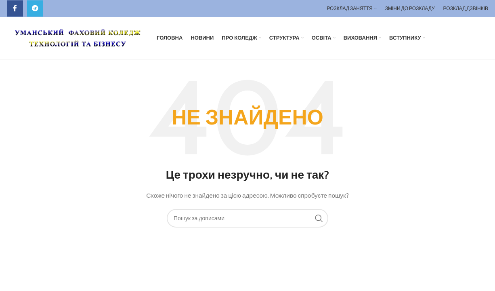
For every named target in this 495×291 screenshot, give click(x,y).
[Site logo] (78, 37)
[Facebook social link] (15, 8)
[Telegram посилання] (35, 8)
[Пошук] (247, 218)
